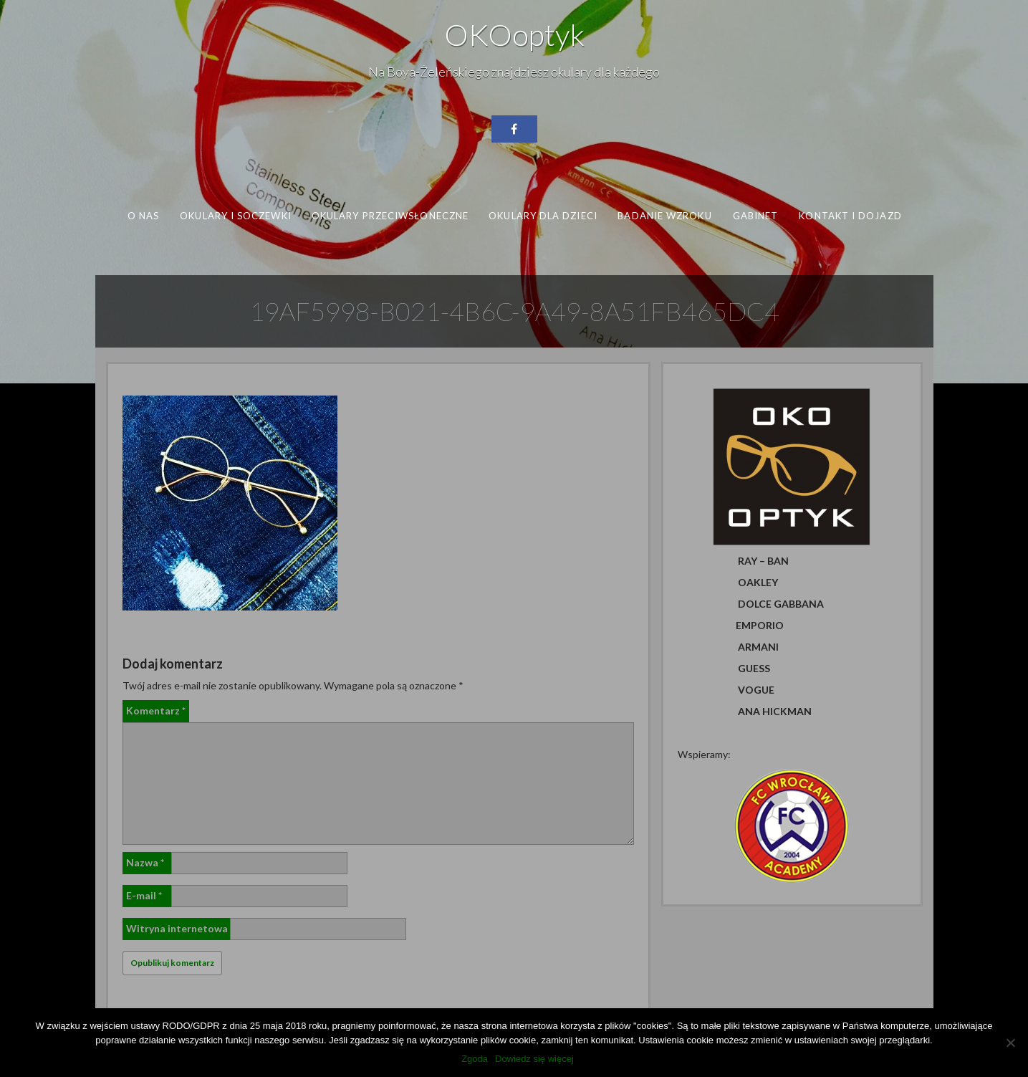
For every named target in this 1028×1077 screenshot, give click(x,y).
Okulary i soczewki (236, 215)
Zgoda (474, 1058)
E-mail (144, 895)
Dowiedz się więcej (534, 1058)
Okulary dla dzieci (543, 215)
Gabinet (755, 215)
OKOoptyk (514, 34)
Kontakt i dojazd (850, 215)
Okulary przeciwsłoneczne (389, 215)
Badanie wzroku (664, 215)
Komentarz (156, 710)
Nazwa (145, 862)
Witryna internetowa (177, 928)
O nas (142, 215)
